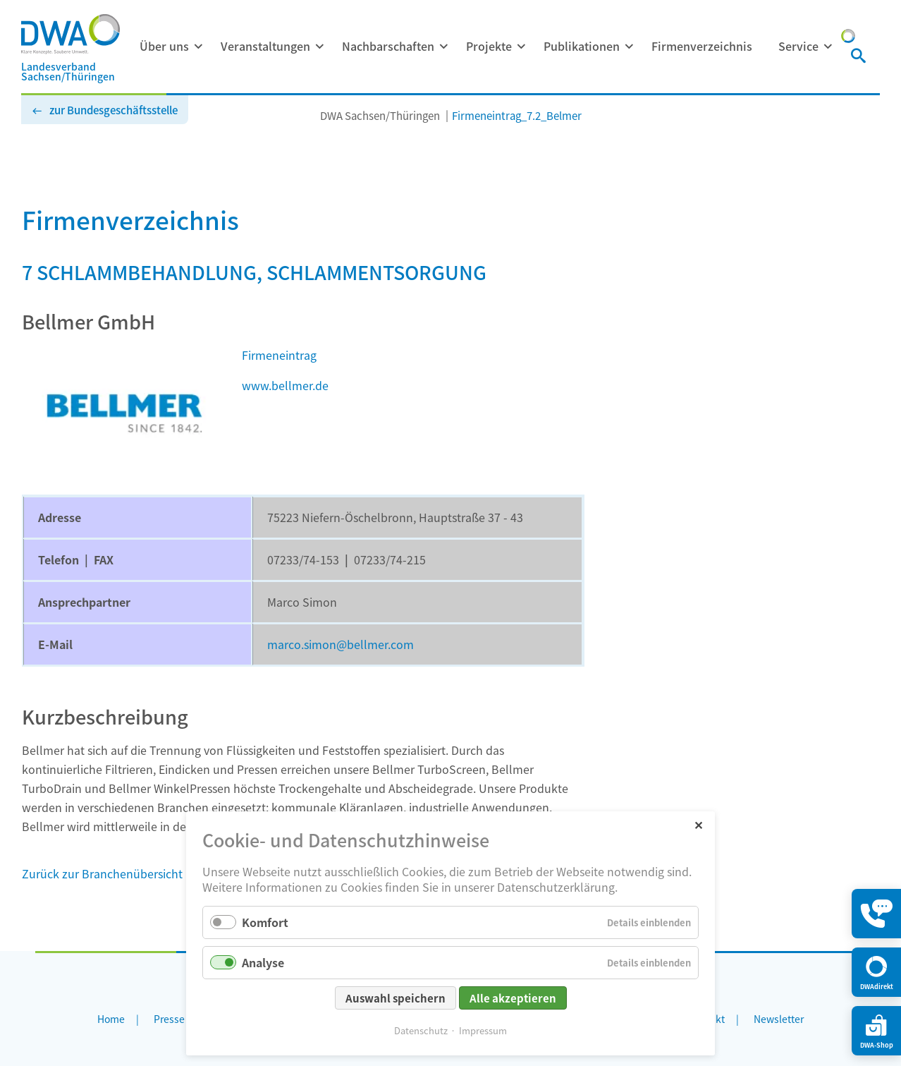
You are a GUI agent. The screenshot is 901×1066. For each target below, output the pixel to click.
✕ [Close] (698, 824)
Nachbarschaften (388, 45)
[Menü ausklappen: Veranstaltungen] (319, 46)
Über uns (164, 45)
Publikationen (582, 45)
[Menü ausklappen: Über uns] (198, 46)
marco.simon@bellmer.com (340, 644)
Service (798, 45)
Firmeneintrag (279, 354)
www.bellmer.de (285, 385)
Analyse (263, 962)
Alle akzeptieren (513, 998)
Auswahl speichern (395, 998)
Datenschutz (421, 1030)
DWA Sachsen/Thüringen (380, 115)
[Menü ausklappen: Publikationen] (628, 46)
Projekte (489, 45)
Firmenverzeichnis (701, 45)
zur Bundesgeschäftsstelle (113, 109)
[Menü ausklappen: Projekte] (521, 46)
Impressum (483, 1030)
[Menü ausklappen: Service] (827, 46)
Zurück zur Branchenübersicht (102, 873)
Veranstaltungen (265, 45)
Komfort (265, 922)
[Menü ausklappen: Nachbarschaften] (443, 46)
